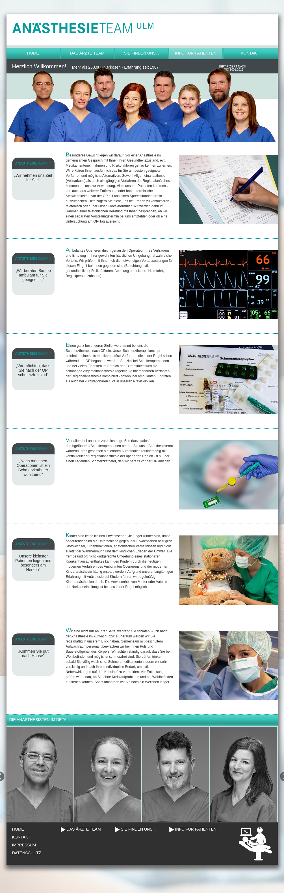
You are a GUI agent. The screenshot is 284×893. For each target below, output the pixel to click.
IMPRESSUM (24, 845)
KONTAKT (21, 837)
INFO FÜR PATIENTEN (195, 829)
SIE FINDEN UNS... (138, 829)
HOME (18, 829)
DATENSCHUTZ (26, 853)
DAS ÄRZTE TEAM (84, 829)
